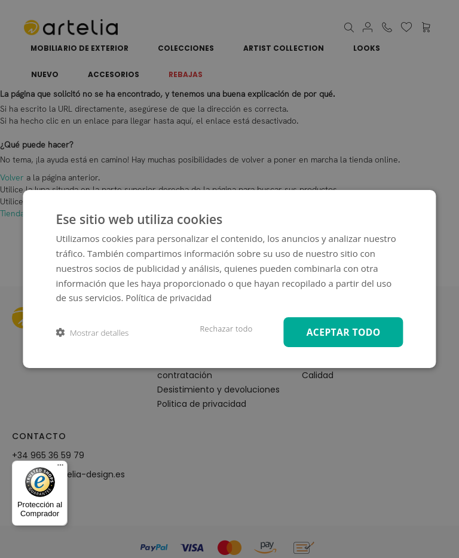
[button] (92, 332)
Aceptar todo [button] (341, 332)
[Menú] (60, 468)
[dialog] (229, 279)
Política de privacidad (170, 297)
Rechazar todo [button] (221, 328)
